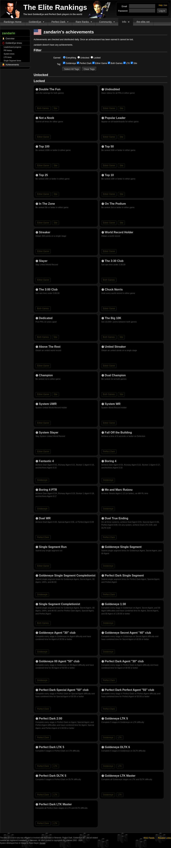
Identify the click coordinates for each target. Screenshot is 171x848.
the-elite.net (143, 21)
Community (105, 21)
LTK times (8, 57)
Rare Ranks (82, 21)
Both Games (115, 63)
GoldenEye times (14, 43)
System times (9, 54)
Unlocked (83, 57)
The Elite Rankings (55, 7)
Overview (10, 38)
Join (165, 5)
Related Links (164, 838)
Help (160, 5)
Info (124, 21)
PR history (8, 50)
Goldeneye (69, 63)
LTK (126, 63)
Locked (95, 57)
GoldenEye (35, 21)
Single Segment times (12, 61)
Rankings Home (13, 21)
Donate (42, 843)
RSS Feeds (149, 838)
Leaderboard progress (12, 47)
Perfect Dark (58, 21)
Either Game (99, 63)
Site (134, 63)
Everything (69, 57)
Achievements (12, 64)
